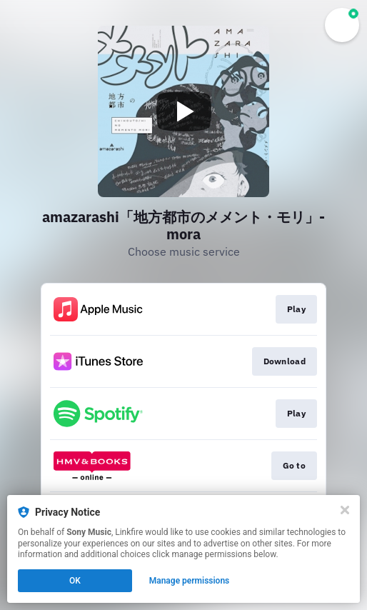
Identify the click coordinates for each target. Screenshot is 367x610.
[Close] (344, 510)
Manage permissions (189, 581)
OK (75, 581)
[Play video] (183, 111)
